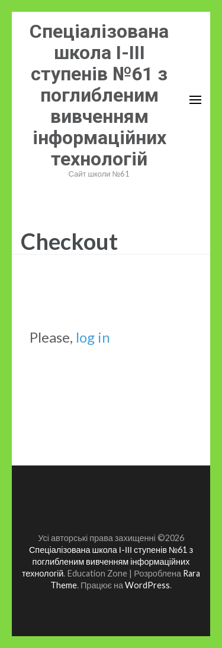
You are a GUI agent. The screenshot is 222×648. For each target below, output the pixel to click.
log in (93, 337)
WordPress (147, 585)
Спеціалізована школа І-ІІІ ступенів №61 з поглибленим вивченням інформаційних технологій (99, 95)
